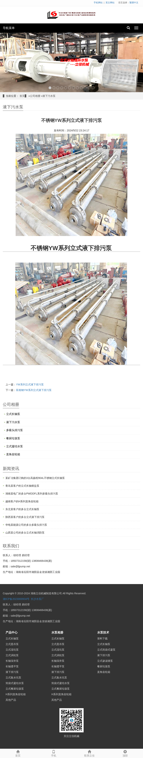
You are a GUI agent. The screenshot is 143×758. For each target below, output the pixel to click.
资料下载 (102, 638)
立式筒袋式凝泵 (106, 649)
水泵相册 (57, 632)
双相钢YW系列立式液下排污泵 (34, 390)
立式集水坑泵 (13, 677)
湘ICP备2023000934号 (16, 598)
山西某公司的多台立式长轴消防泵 (25, 532)
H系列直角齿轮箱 (16, 694)
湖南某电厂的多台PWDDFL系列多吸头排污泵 (31, 493)
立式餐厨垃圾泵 (15, 688)
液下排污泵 (12, 671)
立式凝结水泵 (14, 446)
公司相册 (35, 95)
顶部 (125, 753)
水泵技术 (103, 632)
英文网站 (110, 2)
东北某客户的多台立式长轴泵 (22, 509)
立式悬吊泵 (12, 644)
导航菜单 (9, 28)
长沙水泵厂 (37, 598)
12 (93, 87)
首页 (22, 95)
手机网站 (98, 2)
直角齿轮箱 (13, 454)
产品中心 (12, 632)
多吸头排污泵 (14, 430)
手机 (54, 753)
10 (85, 87)
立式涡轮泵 (12, 655)
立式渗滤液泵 (105, 660)
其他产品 (11, 699)
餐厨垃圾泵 (13, 438)
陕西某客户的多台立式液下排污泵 (25, 516)
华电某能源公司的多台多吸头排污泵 (26, 524)
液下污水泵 (48, 95)
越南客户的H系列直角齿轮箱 (22, 501)
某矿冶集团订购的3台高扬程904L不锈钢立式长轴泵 (35, 477)
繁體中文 (133, 2)
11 (89, 87)
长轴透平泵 (12, 666)
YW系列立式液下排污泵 (30, 384)
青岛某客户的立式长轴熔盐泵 (22, 485)
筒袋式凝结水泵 (15, 683)
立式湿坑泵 (12, 649)
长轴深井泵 (12, 660)
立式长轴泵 (13, 414)
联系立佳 (89, 753)
